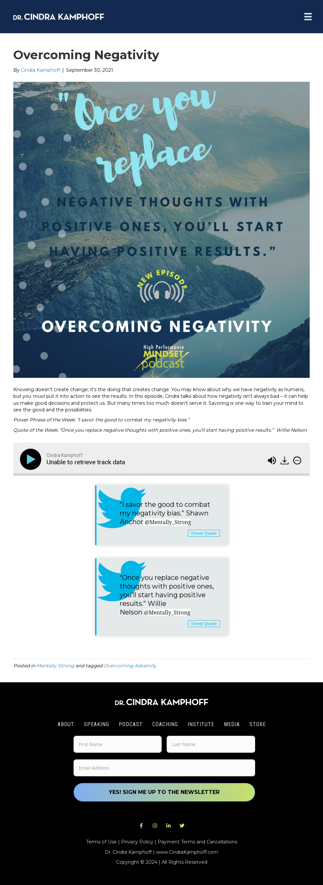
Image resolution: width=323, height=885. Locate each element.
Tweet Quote (204, 533)
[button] (141, 826)
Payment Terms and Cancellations (197, 842)
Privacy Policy (137, 842)
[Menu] (308, 16)
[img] (297, 460)
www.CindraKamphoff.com (187, 852)
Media (232, 724)
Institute (201, 724)
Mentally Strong (55, 666)
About (66, 724)
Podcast (131, 724)
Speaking (96, 724)
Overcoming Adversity (130, 666)
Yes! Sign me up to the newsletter (164, 792)
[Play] (32, 459)
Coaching (165, 724)
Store (257, 724)
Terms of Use (101, 842)
